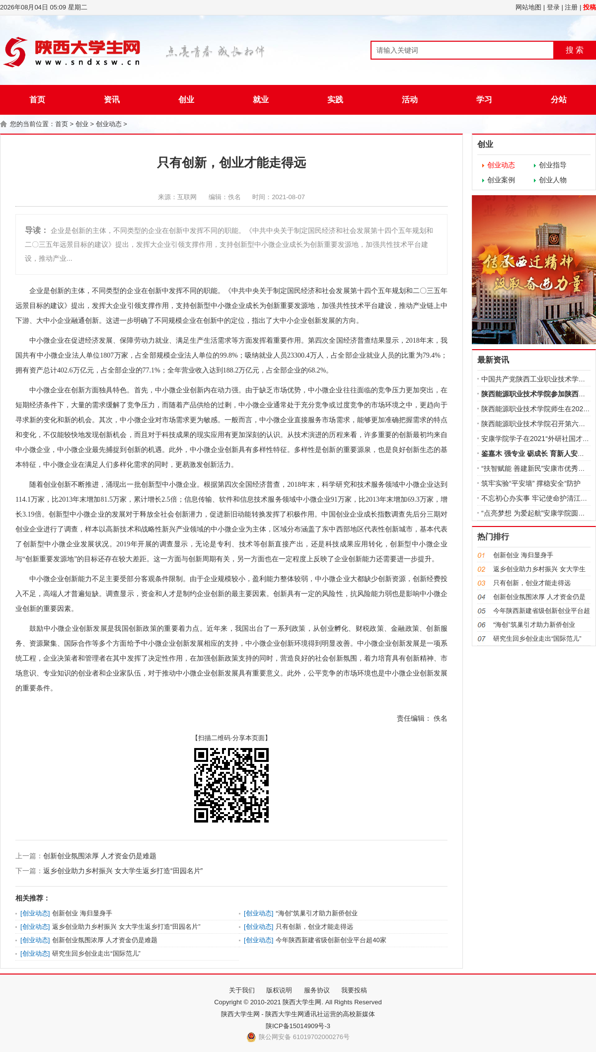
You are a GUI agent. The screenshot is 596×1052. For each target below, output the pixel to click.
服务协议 (317, 990)
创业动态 (109, 124)
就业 (261, 99)
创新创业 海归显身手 (82, 913)
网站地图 (528, 7)
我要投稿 (354, 990)
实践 (335, 99)
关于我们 (242, 990)
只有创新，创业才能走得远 (314, 926)
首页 (37, 99)
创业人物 (553, 180)
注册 (571, 7)
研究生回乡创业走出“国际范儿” (96, 953)
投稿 (589, 7)
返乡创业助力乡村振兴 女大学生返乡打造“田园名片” (123, 871)
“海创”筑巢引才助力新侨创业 (317, 913)
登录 (553, 7)
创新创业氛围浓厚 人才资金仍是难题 (99, 856)
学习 (484, 99)
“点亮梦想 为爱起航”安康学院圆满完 (536, 513)
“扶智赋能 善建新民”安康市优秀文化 (536, 468)
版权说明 (279, 990)
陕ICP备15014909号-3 (298, 1026)
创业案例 (501, 180)
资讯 (112, 99)
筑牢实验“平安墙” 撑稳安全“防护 (531, 483)
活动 (410, 99)
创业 (186, 99)
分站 (559, 99)
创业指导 (553, 165)
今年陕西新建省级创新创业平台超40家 (331, 940)
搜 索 (575, 50)
